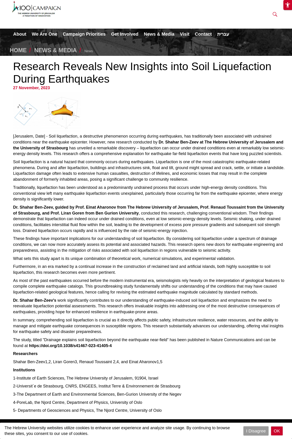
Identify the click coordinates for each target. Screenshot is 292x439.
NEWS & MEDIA (55, 50)
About (19, 34)
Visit (184, 34)
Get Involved (124, 34)
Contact (203, 34)
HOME (18, 50)
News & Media (159, 34)
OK (277, 431)
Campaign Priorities (84, 34)
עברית (223, 34)
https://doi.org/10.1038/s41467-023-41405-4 (70, 345)
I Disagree (256, 431)
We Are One (44, 34)
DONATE (216, 12)
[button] (275, 15)
